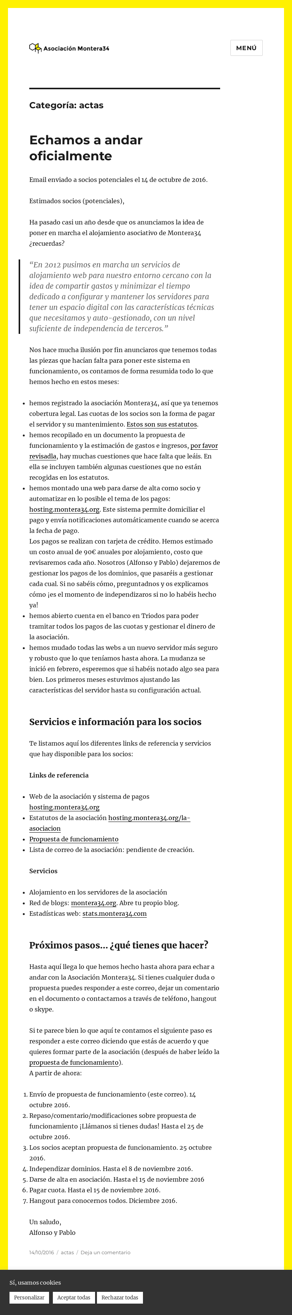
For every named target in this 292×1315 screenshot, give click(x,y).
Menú (246, 48)
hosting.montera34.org (64, 509)
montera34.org (93, 903)
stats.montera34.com (115, 913)
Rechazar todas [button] (120, 1297)
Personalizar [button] (29, 1297)
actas (67, 1252)
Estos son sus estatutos (162, 424)
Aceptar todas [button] (73, 1297)
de (74, 839)
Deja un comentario (105, 1252)
